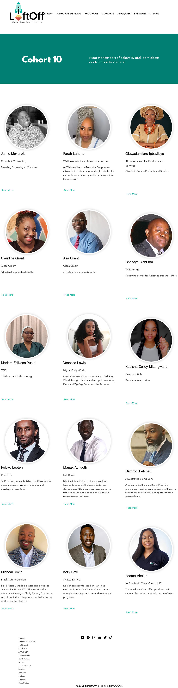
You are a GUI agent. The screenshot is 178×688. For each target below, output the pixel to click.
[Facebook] (88, 637)
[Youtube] (82, 637)
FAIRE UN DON (25, 666)
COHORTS (23, 648)
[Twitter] (105, 637)
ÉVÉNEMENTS (24, 655)
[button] (91, 13)
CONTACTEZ (24, 659)
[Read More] (8, 190)
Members (22, 672)
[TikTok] (111, 637)
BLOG (21, 662)
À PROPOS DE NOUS (27, 642)
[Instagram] (94, 637)
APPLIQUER (23, 652)
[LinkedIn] (99, 637)
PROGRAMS (23, 645)
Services (22, 669)
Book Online (24, 683)
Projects (22, 638)
